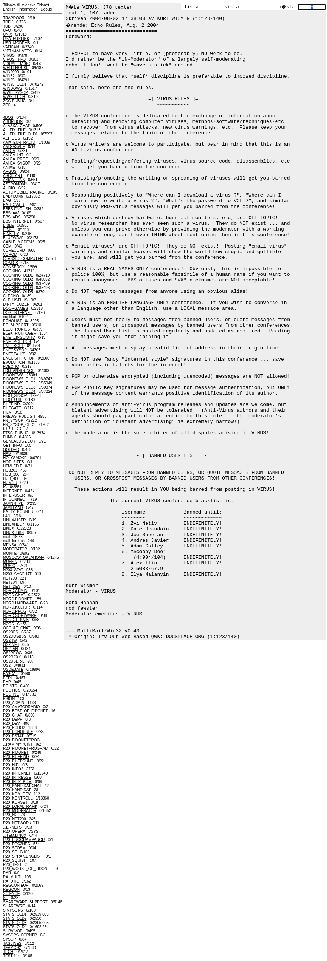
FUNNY (9, 437)
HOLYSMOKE (15, 458)
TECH (8, 952)
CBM (7, 246)
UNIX (7, 34)
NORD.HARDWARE (20, 603)
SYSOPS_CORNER (20, 935)
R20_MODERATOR (19, 811)
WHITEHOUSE (16, 68)
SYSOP (9, 939)
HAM (7, 454)
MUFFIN (10, 562)
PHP (7, 682)
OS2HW (10, 640)
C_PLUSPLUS (15, 300)
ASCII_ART (12, 176)
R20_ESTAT (13, 736)
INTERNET (12, 491)
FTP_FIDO (12, 429)
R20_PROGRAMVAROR (24, 840)
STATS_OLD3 (14, 923)
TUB (7, 26)
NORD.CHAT (14, 595)
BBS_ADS (11, 217)
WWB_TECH (14, 97)
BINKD (9, 230)
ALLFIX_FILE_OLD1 (20, 134)
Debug (46, 9)
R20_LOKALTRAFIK (20, 806)
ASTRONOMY (15, 184)
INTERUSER (14, 495)
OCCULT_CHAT (16, 628)
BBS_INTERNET (17, 221)
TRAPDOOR (14, 18)
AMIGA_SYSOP (16, 163)
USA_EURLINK (16, 39)
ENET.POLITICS (17, 342)
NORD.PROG (14, 611)
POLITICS (11, 690)
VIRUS (9, 55)
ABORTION (13, 122)
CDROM (10, 254)
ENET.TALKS (14, 354)
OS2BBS (10, 632)
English (9, 9)
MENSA (9, 545)
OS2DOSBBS (14, 636)
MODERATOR (15, 549)
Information (28, 9)
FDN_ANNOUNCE (18, 371)
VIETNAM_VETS (17, 51)
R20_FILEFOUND (18, 761)
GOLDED (11, 449)
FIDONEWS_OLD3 (19, 387)
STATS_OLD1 (14, 914)
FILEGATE (12, 408)
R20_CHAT (12, 715)
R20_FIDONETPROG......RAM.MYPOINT (23, 742)
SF (5, 898)
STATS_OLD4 (14, 927)
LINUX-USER (14, 520)
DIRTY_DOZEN (16, 304)
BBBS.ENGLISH (17, 209)
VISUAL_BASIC (16, 64)
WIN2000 (11, 72)
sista (231, 7)
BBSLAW (11, 213)
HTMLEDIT (12, 466)
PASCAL (10, 674)
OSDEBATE (13, 669)
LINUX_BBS (13, 532)
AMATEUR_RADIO (19, 142)
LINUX (8, 528)
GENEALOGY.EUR (19, 441)
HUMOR (10, 483)
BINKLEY (11, 234)
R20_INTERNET (17, 773)
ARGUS (10, 171)
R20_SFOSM (14, 848)
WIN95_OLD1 (14, 84)
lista (191, 7)
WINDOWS (12, 88)
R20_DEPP (12, 719)
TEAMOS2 (12, 948)
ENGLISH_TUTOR (19, 358)
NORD (8, 624)
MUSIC (9, 566)
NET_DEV (11, 586)
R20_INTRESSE (17, 777)
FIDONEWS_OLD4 (19, 391)
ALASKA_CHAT (16, 126)
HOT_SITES (13, 462)
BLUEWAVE (13, 238)
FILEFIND (11, 404)
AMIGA (9, 151)
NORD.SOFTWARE (20, 616)
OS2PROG (12, 653)
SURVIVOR (13, 931)
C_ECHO (11, 296)
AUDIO (9, 188)
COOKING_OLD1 (18, 275)
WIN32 (9, 76)
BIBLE (8, 225)
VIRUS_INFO (14, 59)
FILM (7, 412)
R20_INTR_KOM (17, 782)
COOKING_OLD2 (18, 279)
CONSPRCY (14, 267)
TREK (8, 22)
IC (5, 487)
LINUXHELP (13, 524)
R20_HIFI (11, 765)
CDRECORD (14, 250)
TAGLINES (12, 943)
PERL (8, 678)
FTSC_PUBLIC (16, 433)
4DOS (8, 117)
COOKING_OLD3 (18, 283)
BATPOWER (13, 205)
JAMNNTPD (13, 503)
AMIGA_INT (13, 155)
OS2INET (11, 645)
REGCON (11, 889)
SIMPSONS (13, 910)
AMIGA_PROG (15, 159)
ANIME (9, 167)
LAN (6, 516)
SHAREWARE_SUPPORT (25, 902)
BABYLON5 (13, 196)
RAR (7, 873)
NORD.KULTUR (16, 607)
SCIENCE (11, 894)
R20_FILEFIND (16, 757)
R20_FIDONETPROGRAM (25, 748)
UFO (7, 30)
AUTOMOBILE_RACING (24, 192)
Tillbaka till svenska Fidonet (26, 5)
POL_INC (11, 694)
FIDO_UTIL (12, 400)
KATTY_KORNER (18, 512)
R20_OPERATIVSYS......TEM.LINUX (22, 833)
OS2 (7, 665)
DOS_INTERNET (17, 313)
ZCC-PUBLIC (14, 101)
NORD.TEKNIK (16, 620)
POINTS (10, 686)
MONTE (10, 553)
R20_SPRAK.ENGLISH (23, 856)
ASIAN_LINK (14, 180)
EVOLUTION (14, 362)
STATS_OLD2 (14, 918)
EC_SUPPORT (15, 325)
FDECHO (11, 366)
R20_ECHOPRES (18, 732)
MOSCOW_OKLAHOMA (23, 557)
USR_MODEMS (16, 43)
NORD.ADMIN (15, 591)
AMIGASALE (14, 147)
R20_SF (10, 852)
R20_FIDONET (16, 752)
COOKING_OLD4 (18, 288)
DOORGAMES (15, 308)
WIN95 (9, 80)
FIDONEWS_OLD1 (19, 379)
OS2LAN (10, 649)
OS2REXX (12, 657)
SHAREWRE (14, 906)
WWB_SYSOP (15, 93)
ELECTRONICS (16, 329)
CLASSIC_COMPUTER (23, 259)
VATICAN (11, 47)
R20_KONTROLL (17, 798)
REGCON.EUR (16, 885)
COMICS (10, 263)
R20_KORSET (15, 802)
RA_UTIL (11, 881)
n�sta (286, 7)
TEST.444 (11, 956)
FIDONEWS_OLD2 (19, 383)
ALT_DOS (11, 138)
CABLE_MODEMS (18, 242)
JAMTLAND (13, 508)
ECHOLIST (12, 321)
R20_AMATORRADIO (21, 707)
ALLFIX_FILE (14, 130)
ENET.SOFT (13, 346)
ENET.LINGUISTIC (19, 337)
